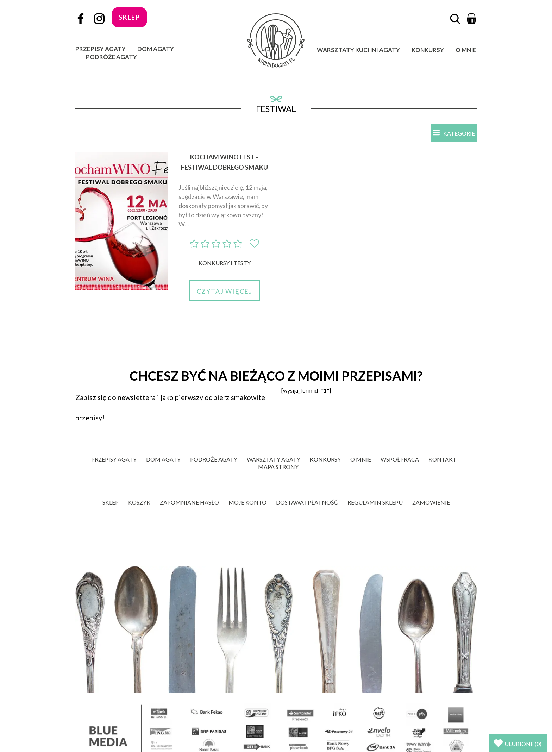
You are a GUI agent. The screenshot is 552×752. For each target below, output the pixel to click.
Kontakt (442, 460)
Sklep (110, 503)
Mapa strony (278, 467)
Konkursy (428, 50)
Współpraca (400, 460)
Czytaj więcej (224, 292)
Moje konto (247, 503)
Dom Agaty (155, 48)
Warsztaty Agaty (273, 460)
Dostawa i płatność (307, 503)
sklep (129, 17)
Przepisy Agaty (100, 48)
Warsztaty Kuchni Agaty (358, 50)
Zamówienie (431, 503)
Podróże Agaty (111, 57)
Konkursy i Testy (225, 263)
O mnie (466, 50)
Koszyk (139, 503)
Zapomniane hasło (189, 503)
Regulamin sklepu (375, 503)
